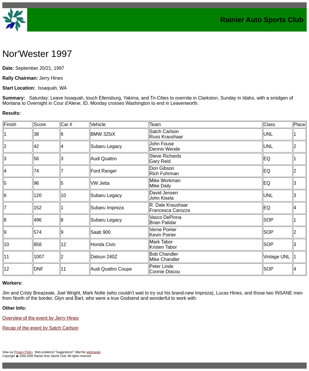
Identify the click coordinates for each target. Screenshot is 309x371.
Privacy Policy (24, 352)
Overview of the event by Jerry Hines (40, 318)
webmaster (93, 352)
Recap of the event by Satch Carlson (40, 327)
